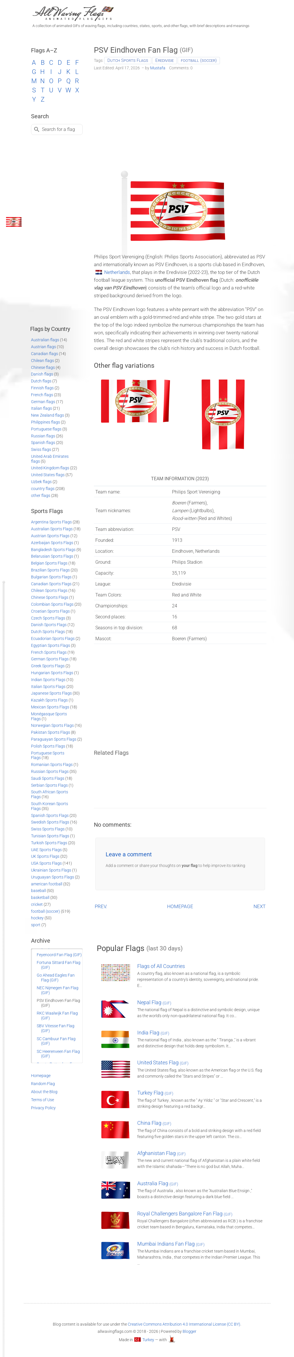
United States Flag (163, 1062)
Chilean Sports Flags (49, 590)
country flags (43, 488)
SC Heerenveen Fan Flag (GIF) (58, 1054)
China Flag (154, 1123)
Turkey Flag (155, 1093)
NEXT (260, 906)
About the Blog (44, 1091)
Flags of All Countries (161, 966)
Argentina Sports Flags (51, 522)
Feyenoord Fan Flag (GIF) (59, 954)
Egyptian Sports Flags (50, 645)
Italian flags (41, 408)
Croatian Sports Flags (50, 611)
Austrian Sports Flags (50, 535)
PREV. (101, 906)
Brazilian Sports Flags (50, 570)
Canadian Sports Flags (51, 584)
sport (35, 925)
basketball (40, 897)
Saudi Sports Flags (47, 778)
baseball (38, 890)
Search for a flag (58, 129)
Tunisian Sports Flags (50, 836)
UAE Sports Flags (46, 849)
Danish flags (42, 374)
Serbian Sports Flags (49, 785)
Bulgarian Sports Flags (51, 577)
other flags (40, 495)
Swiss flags (41, 449)
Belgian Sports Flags (49, 563)
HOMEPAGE (180, 906)
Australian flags (45, 340)
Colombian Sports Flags (52, 604)
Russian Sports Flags (50, 771)
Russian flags (43, 436)
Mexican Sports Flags (50, 707)
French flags (42, 394)
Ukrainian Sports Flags (51, 870)
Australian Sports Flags (52, 529)
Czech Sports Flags (48, 618)
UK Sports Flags (45, 856)
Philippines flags (45, 422)
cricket (37, 904)
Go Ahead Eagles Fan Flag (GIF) (56, 977)
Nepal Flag (154, 1002)
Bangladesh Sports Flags (53, 549)
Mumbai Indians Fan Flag (171, 1244)
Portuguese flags (46, 429)
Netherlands (117, 272)
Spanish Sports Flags (50, 815)
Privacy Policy (43, 1108)
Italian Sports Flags (48, 686)
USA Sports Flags (46, 863)
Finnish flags (42, 388)
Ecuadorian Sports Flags (53, 638)
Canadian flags (44, 353)
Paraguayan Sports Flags (53, 739)
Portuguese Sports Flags (47, 755)
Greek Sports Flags (48, 666)
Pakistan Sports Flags (50, 732)
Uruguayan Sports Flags (52, 877)
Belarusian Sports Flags (52, 556)
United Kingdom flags (50, 468)
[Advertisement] (180, 118)
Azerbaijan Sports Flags (52, 542)
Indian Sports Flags (48, 679)
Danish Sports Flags (49, 624)
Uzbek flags (41, 481)
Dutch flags (41, 381)
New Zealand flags (47, 415)
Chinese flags (43, 367)
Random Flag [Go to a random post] (43, 1083)
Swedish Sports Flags (50, 822)
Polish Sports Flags (48, 746)
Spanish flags (43, 442)
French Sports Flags (49, 652)
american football (46, 884)
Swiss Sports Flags (48, 829)
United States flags (48, 474)
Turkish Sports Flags (49, 842)
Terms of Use (42, 1099)
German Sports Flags (50, 659)
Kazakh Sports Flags (49, 700)
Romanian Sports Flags (52, 764)
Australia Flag (157, 1183)
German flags (43, 401)
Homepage (41, 1075)
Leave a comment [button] (129, 854)
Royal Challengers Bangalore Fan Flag (185, 1214)
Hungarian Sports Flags (52, 672)
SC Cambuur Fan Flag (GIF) (56, 1041)
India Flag (153, 1033)
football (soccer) (199, 60)
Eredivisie (164, 60)
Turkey (148, 1339)
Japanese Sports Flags (51, 693)
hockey (37, 918)
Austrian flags (43, 346)
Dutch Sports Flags (127, 60)
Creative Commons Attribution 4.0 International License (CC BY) (184, 1324)
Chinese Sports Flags (49, 597)
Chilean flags (42, 360)
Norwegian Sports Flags (52, 725)
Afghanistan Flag (161, 1153)
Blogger (189, 1331)
